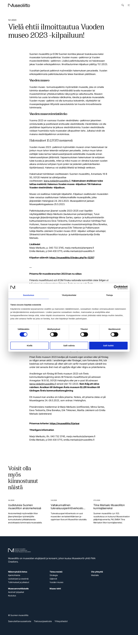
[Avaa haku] (123, 5)
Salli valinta (69, 345)
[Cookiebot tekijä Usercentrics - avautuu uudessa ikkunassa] (116, 287)
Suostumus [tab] (28, 295)
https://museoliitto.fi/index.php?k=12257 (71, 257)
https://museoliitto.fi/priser (64, 423)
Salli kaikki (108, 345)
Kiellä (29, 345)
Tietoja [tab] (109, 295)
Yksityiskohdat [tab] (69, 295)
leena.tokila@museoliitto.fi (57, 180)
